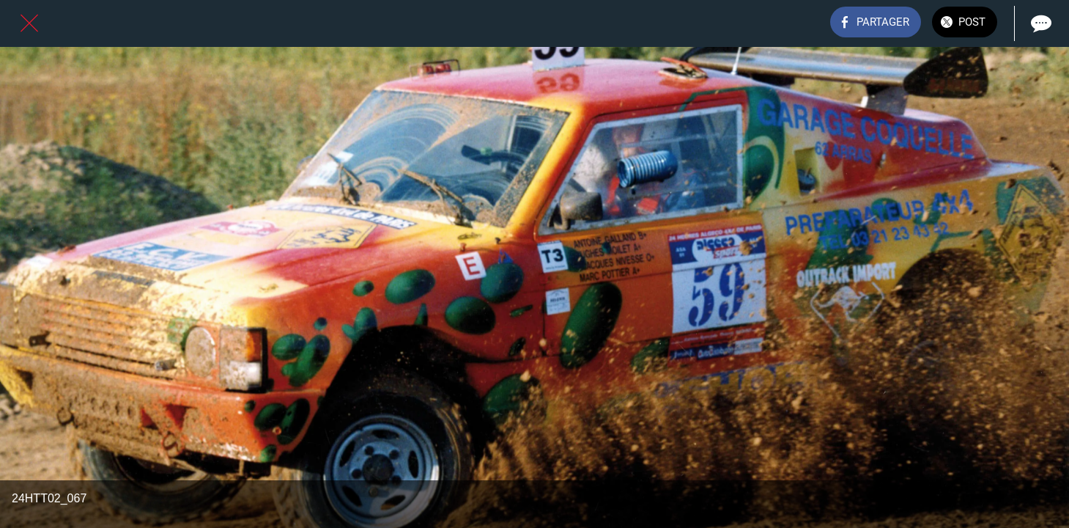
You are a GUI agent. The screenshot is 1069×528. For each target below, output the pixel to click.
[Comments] (1039, 23)
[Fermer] (29, 23)
